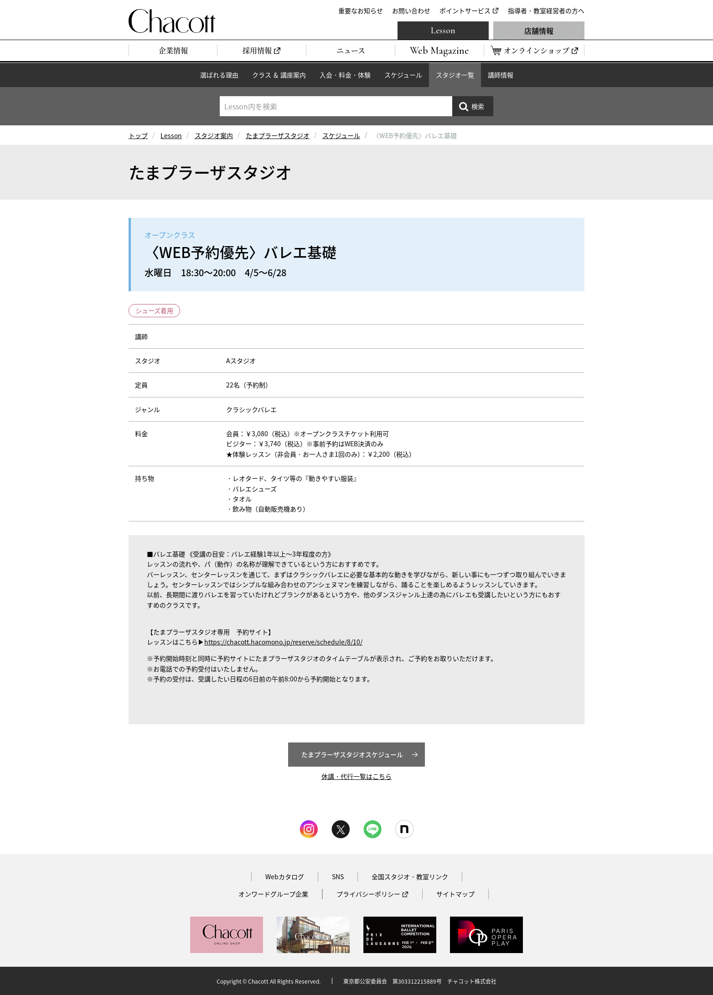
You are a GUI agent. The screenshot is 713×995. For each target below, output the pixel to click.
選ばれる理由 (219, 74)
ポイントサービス (465, 10)
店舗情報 (538, 30)
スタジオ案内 (214, 135)
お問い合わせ (411, 10)
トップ (138, 135)
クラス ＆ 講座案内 (279, 74)
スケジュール (403, 74)
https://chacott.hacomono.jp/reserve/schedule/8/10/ (283, 641)
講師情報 (500, 74)
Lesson (443, 30)
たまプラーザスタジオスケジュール (352, 754)
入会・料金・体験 (345, 74)
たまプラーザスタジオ (278, 135)
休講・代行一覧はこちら (356, 776)
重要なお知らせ (360, 10)
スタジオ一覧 (455, 74)
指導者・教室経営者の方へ (546, 10)
